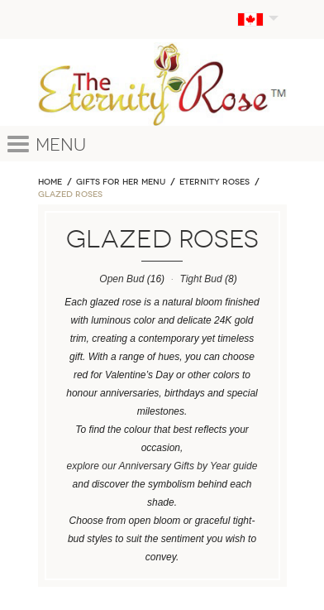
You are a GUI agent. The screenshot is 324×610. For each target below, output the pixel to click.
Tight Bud (200, 279)
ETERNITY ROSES (214, 182)
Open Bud (121, 279)
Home (50, 182)
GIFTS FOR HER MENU (120, 182)
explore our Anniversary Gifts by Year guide (162, 466)
